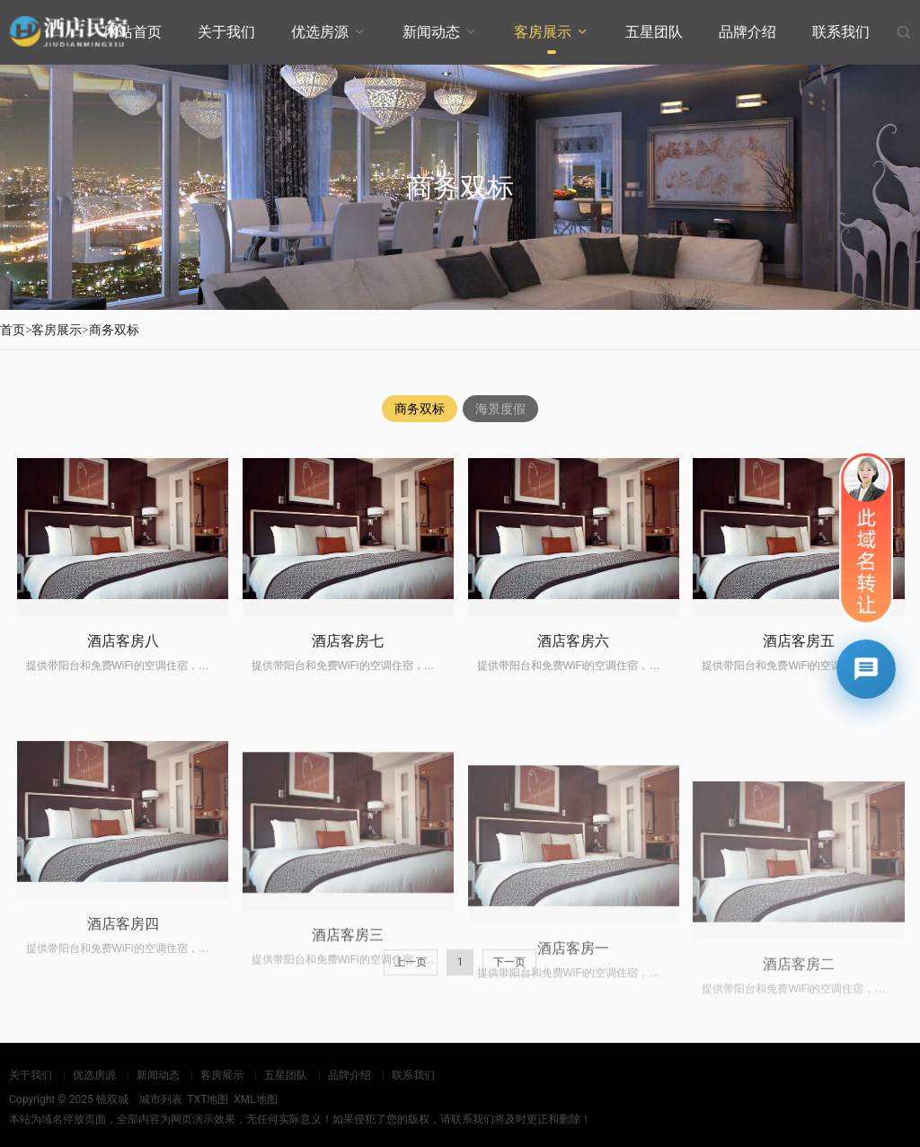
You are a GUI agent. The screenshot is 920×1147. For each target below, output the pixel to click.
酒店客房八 (123, 661)
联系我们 (841, 31)
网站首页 (133, 31)
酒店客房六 (573, 676)
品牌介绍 (747, 31)
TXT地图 (207, 1099)
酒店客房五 (799, 687)
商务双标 (114, 329)
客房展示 (542, 31)
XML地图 (255, 1099)
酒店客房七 (348, 668)
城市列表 (160, 1099)
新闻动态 (431, 31)
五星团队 (654, 31)
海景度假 (500, 410)
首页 (12, 329)
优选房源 (320, 31)
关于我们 (226, 31)
